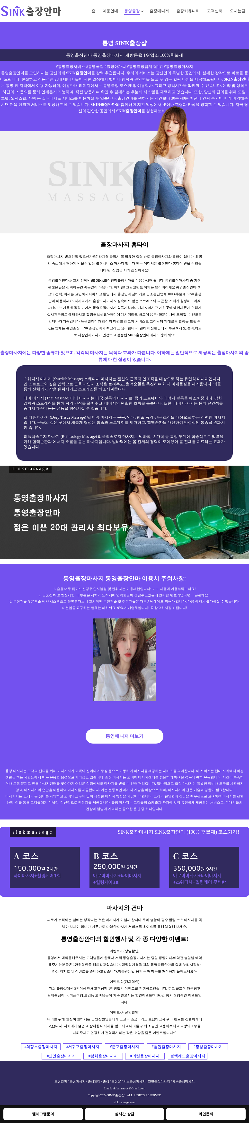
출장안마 (60, 1081)
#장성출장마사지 (208, 1047)
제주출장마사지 (183, 1081)
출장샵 (116, 1081)
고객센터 (214, 11)
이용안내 (110, 11)
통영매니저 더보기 (125, 736)
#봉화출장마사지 (103, 1056)
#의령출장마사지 (145, 1056)
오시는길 (237, 11)
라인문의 (206, 1114)
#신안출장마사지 (61, 1056)
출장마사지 (77, 1081)
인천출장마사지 (159, 1081)
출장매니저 (159, 11)
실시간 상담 (124, 1114)
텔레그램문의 (43, 1114)
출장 (106, 1081)
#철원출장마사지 (166, 1047)
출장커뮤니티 (188, 11)
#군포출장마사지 (124, 1047)
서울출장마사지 (134, 1081)
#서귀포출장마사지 (82, 1047)
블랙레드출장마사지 (187, 1056)
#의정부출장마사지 (40, 1047)
